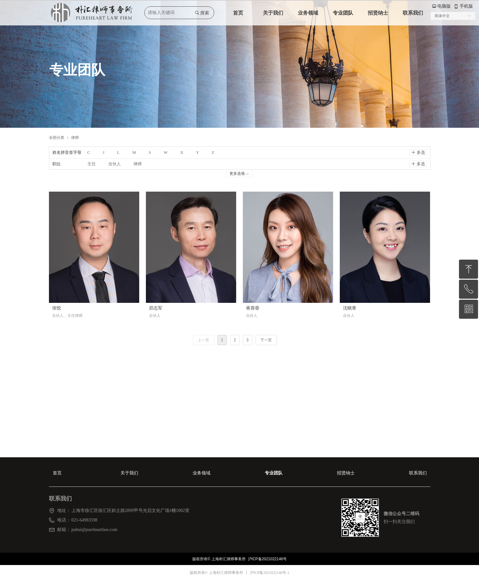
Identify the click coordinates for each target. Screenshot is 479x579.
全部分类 (56, 137)
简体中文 (442, 16)
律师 (75, 137)
